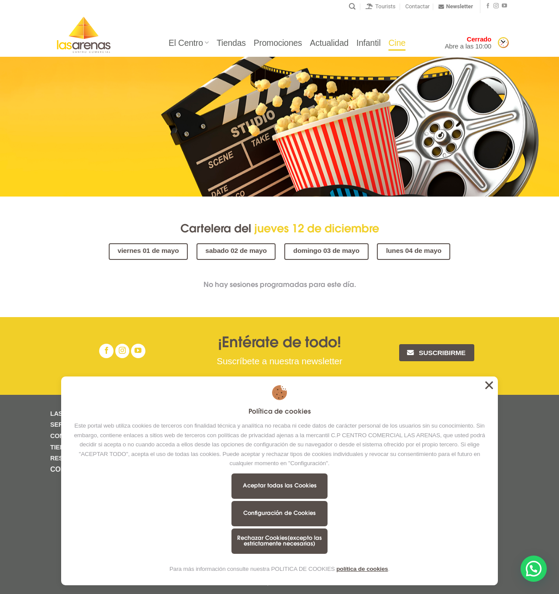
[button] (534, 569)
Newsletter (455, 6)
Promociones (278, 43)
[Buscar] (352, 6)
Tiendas (231, 43)
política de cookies (362, 569)
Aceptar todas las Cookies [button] (489, 385)
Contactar (417, 6)
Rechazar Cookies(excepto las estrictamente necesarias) (279, 541)
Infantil (368, 43)
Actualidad (329, 43)
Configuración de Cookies (279, 513)
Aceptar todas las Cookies (280, 486)
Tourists (381, 6)
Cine (397, 43)
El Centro (189, 43)
